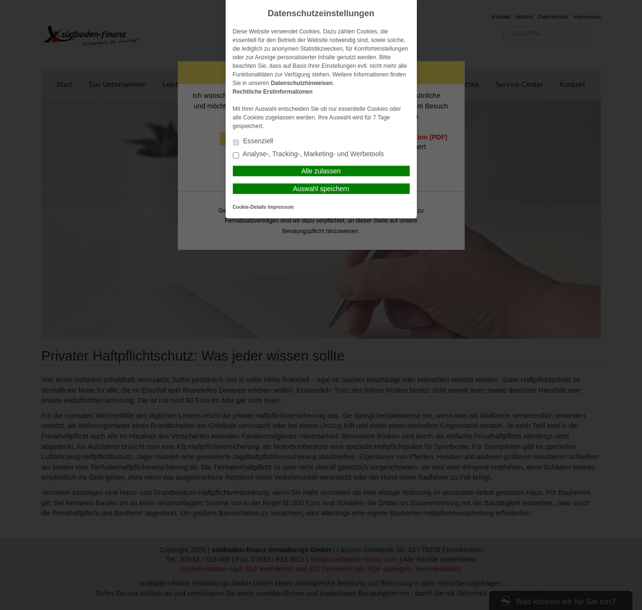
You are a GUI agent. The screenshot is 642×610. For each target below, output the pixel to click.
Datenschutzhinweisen (302, 83)
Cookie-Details (250, 207)
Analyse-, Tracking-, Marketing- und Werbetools (308, 154)
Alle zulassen (321, 171)
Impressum (281, 207)
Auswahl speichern (321, 189)
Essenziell (253, 142)
